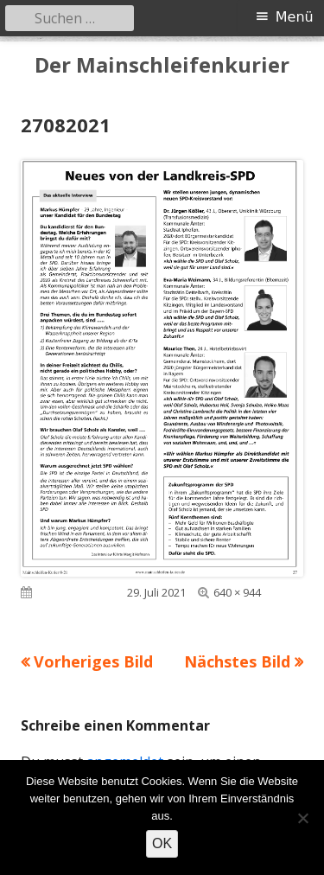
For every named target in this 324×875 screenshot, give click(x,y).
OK (162, 843)
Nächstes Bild (237, 661)
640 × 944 (237, 592)
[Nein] (302, 818)
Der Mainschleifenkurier (162, 65)
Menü (295, 17)
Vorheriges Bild (93, 661)
